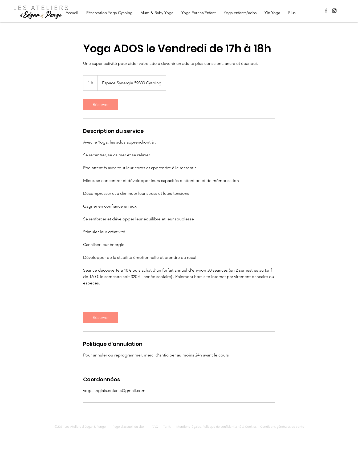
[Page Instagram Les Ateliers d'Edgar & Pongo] (334, 11)
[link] (100, 104)
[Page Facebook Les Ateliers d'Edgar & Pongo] (326, 11)
